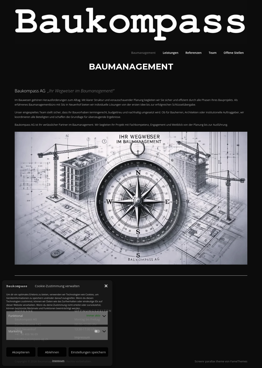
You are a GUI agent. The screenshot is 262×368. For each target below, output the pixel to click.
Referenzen (193, 53)
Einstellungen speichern (88, 352)
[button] (106, 286)
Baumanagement (143, 53)
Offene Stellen (234, 53)
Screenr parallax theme (209, 361)
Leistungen (170, 53)
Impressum (58, 360)
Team (213, 53)
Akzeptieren (21, 352)
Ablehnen (52, 352)
